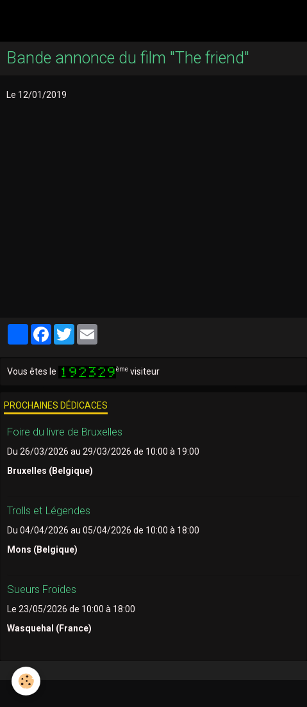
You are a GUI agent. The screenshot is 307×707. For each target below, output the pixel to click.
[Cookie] (26, 681)
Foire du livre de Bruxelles (64, 431)
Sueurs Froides (41, 589)
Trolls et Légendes (48, 510)
